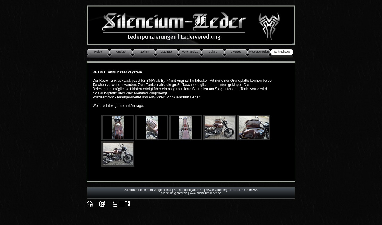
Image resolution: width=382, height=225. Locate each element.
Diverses (236, 51)
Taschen (144, 51)
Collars (213, 51)
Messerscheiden (259, 51)
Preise (98, 51)
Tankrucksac (281, 51)
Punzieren (121, 51)
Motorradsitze (190, 51)
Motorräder (166, 51)
